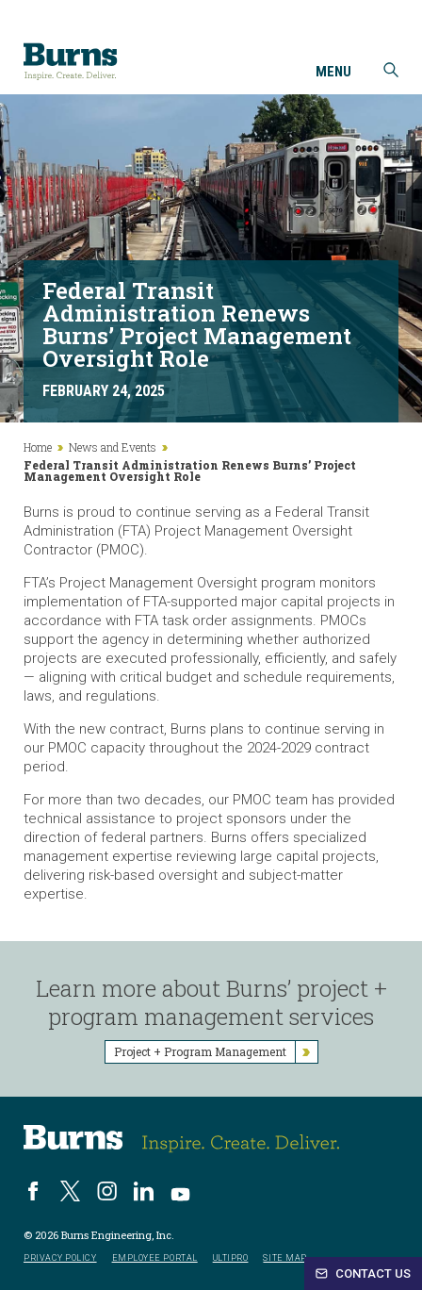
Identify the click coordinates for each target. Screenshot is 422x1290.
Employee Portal (155, 1258)
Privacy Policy (60, 1258)
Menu (333, 72)
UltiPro (231, 1258)
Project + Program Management (215, 1052)
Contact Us (363, 1273)
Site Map (284, 1258)
